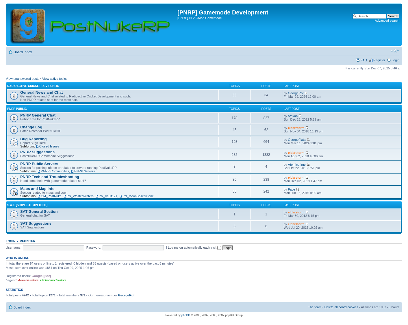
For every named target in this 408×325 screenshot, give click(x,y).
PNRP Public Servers (39, 164)
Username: (13, 247)
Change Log (31, 127)
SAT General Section (39, 211)
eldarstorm (296, 128)
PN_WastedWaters (80, 196)
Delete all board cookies (341, 307)
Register (379, 60)
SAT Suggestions (35, 223)
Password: (93, 247)
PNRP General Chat (37, 115)
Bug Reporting (33, 139)
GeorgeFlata (297, 139)
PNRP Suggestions (37, 152)
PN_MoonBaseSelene (138, 196)
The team (314, 307)
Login (395, 60)
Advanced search (387, 20)
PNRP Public (17, 108)
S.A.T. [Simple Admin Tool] (27, 205)
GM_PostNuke (51, 196)
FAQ (364, 60)
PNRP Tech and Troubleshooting (49, 177)
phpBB (185, 315)
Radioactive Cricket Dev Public (33, 86)
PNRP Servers (84, 171)
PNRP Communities (55, 171)
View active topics (54, 78)
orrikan (293, 116)
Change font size (395, 50)
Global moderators (53, 280)
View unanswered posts (22, 78)
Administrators (28, 280)
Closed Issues (49, 146)
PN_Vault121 (108, 196)
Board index (23, 52)
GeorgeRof (296, 93)
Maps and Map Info (37, 188)
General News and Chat (41, 92)
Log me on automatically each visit (194, 247)
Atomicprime (297, 164)
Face (291, 189)
